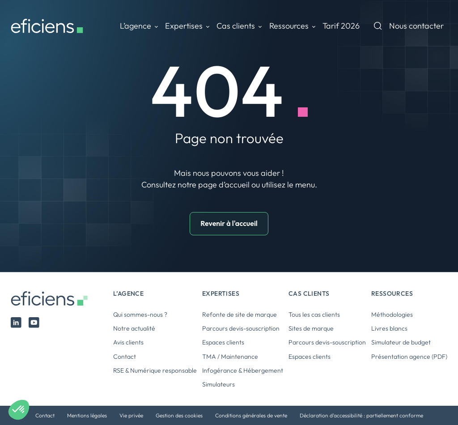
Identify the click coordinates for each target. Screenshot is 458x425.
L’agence (135, 26)
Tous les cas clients (314, 314)
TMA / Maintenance (230, 357)
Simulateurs (218, 384)
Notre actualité (134, 328)
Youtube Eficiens (34, 322)
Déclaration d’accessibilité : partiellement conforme (361, 415)
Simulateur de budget (401, 342)
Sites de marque (311, 328)
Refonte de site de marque (239, 314)
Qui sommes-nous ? (140, 314)
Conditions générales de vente (251, 415)
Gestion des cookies (179, 415)
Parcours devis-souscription (241, 328)
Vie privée (131, 415)
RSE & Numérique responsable (155, 370)
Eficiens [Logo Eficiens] (51, 298)
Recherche (378, 26)
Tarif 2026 (341, 26)
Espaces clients (223, 342)
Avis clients (128, 342)
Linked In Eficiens (16, 322)
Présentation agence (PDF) (409, 357)
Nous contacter (416, 26)
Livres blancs (389, 328)
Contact (124, 357)
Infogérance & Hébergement (242, 370)
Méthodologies (392, 314)
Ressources (289, 26)
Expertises (184, 26)
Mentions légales (87, 415)
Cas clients (235, 26)
